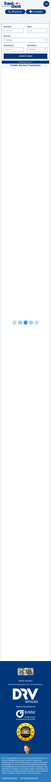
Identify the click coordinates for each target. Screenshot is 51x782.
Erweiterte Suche (25, 62)
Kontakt (36, 11)
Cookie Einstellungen (9, 778)
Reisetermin (9, 45)
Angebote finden (25, 56)
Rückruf (15, 11)
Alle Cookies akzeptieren (29, 778)
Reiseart (7, 36)
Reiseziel (7, 27)
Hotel (29, 27)
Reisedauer (32, 45)
